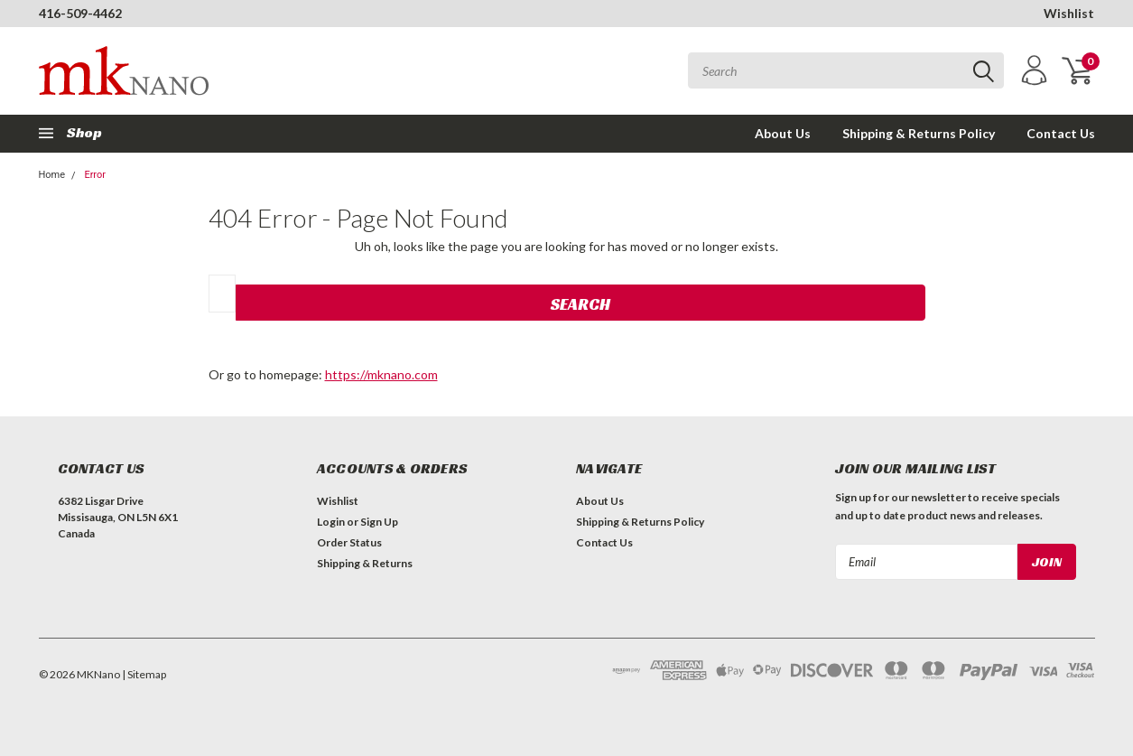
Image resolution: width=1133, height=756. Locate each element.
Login (331, 521)
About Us (783, 133)
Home (52, 175)
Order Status (349, 542)
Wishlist (1069, 13)
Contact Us (1060, 133)
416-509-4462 (80, 13)
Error (95, 175)
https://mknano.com (381, 374)
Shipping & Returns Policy (918, 133)
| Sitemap (144, 674)
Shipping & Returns (365, 563)
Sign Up (379, 521)
